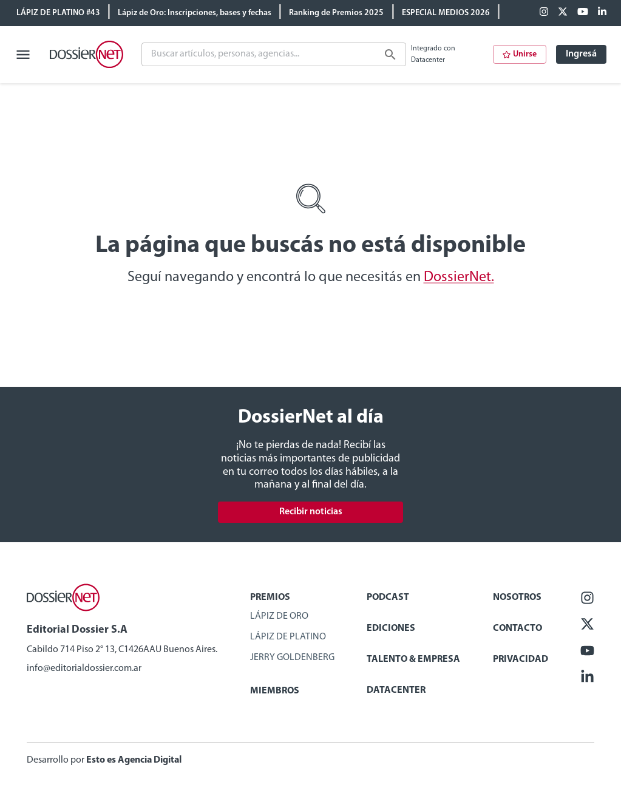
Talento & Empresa (413, 659)
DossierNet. (459, 277)
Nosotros (517, 597)
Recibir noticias (310, 512)
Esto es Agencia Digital (134, 760)
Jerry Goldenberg (292, 657)
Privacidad (520, 659)
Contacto (517, 628)
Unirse (520, 54)
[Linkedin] (602, 13)
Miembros (274, 691)
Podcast (388, 597)
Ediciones (391, 628)
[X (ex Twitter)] (563, 13)
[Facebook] (544, 13)
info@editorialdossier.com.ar (84, 668)
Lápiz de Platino (288, 637)
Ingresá (581, 54)
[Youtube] (582, 13)
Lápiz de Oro (279, 616)
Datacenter (396, 690)
